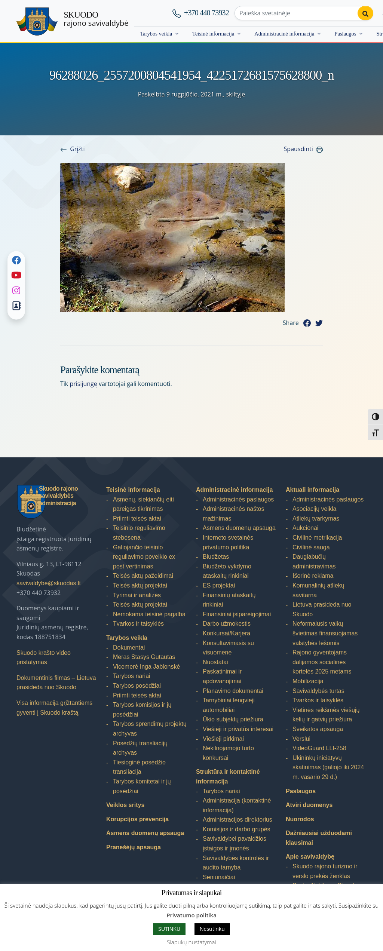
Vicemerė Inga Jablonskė (146, 666)
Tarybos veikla (156, 34)
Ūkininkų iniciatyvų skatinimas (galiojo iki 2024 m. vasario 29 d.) (328, 767)
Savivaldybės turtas (318, 691)
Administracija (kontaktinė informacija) (237, 805)
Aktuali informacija (312, 490)
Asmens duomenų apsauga (145, 833)
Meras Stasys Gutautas (144, 657)
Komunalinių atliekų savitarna (318, 590)
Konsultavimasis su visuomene (228, 648)
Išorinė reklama (312, 576)
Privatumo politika (191, 915)
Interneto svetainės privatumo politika (228, 542)
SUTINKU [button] (169, 928)
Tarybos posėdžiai (137, 685)
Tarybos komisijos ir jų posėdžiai (142, 710)
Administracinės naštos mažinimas (233, 514)
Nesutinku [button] (212, 928)
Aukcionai (305, 528)
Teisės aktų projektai (140, 585)
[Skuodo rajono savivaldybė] (37, 21)
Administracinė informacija (284, 34)
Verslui (301, 739)
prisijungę (83, 384)
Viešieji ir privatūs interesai (238, 729)
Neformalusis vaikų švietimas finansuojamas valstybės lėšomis (325, 633)
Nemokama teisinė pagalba (149, 614)
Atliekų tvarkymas (315, 518)
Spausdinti (298, 149)
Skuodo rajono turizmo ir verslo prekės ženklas (324, 871)
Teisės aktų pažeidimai (143, 576)
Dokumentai (129, 647)
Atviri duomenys (309, 805)
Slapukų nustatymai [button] (191, 942)
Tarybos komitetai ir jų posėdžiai (142, 786)
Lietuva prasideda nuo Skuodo (321, 609)
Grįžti (77, 149)
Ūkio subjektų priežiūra (233, 719)
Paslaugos (345, 34)
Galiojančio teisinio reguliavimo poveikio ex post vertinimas (144, 557)
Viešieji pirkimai (223, 739)
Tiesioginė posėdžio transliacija (139, 767)
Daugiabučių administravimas (314, 561)
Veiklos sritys (125, 805)
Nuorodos (300, 819)
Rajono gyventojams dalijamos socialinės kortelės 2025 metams (321, 662)
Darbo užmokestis (227, 623)
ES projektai (219, 585)
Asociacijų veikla (314, 509)
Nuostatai (215, 662)
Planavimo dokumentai (233, 691)
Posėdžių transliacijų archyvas (140, 748)
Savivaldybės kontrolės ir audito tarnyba (236, 863)
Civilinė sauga (311, 547)
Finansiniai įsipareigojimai (237, 614)
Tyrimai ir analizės (137, 595)
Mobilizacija (308, 681)
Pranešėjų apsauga (133, 847)
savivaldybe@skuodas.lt (48, 583)
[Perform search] (365, 13)
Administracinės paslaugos (238, 499)
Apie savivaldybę (310, 856)
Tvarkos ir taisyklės (138, 623)
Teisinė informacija (213, 34)
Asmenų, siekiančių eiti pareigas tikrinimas (143, 504)
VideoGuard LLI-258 (319, 748)
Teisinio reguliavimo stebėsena (139, 533)
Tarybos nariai (131, 676)
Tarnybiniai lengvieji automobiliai (229, 705)
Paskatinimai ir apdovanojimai (222, 676)
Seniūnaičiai (219, 877)
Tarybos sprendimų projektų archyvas (150, 729)
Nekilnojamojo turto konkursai (228, 753)
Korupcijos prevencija (137, 819)
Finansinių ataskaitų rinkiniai (229, 600)
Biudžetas (216, 556)
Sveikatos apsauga (317, 729)
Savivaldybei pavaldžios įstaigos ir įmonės (234, 843)
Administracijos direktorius (237, 819)
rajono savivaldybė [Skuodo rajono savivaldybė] (96, 19)
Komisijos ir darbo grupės (236, 829)
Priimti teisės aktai (137, 518)
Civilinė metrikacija (317, 537)
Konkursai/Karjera (226, 633)
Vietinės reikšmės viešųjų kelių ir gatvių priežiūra (325, 715)
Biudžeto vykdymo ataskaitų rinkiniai (227, 571)
